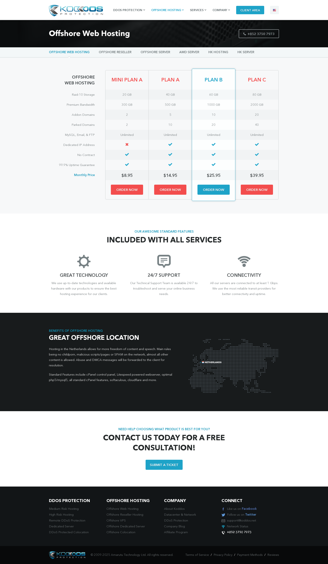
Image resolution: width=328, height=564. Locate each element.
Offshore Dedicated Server (125, 526)
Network (190, 514)
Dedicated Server (61, 526)
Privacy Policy (223, 555)
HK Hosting (218, 52)
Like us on (242, 509)
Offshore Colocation (120, 532)
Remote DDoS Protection (67, 520)
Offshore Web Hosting (69, 52)
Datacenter (172, 514)
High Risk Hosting (61, 514)
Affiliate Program (176, 532)
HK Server (245, 52)
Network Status (237, 526)
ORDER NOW (127, 190)
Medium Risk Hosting (64, 509)
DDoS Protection (176, 520)
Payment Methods (250, 555)
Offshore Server (155, 52)
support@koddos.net (241, 520)
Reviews (273, 555)
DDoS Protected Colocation (69, 532)
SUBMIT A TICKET (164, 465)
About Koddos (174, 509)
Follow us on (241, 514)
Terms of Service (197, 555)
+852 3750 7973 (258, 34)
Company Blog (174, 526)
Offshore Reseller (115, 52)
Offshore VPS (116, 520)
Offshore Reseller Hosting (124, 514)
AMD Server (189, 52)
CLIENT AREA (250, 10)
